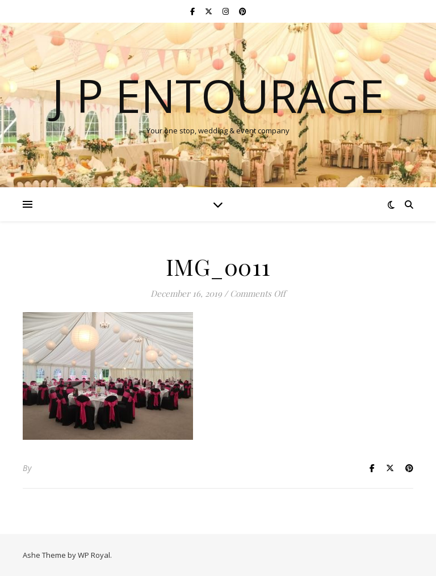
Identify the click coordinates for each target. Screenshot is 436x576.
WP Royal (94, 555)
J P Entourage (218, 95)
